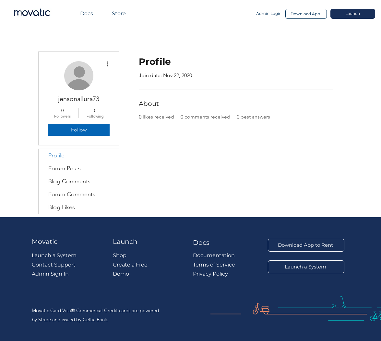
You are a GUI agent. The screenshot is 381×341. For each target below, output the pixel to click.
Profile (56, 155)
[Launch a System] (306, 266)
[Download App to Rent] (306, 245)
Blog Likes (61, 207)
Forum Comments (71, 194)
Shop (119, 255)
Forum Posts (64, 168)
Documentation (214, 255)
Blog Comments (69, 181)
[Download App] (306, 14)
